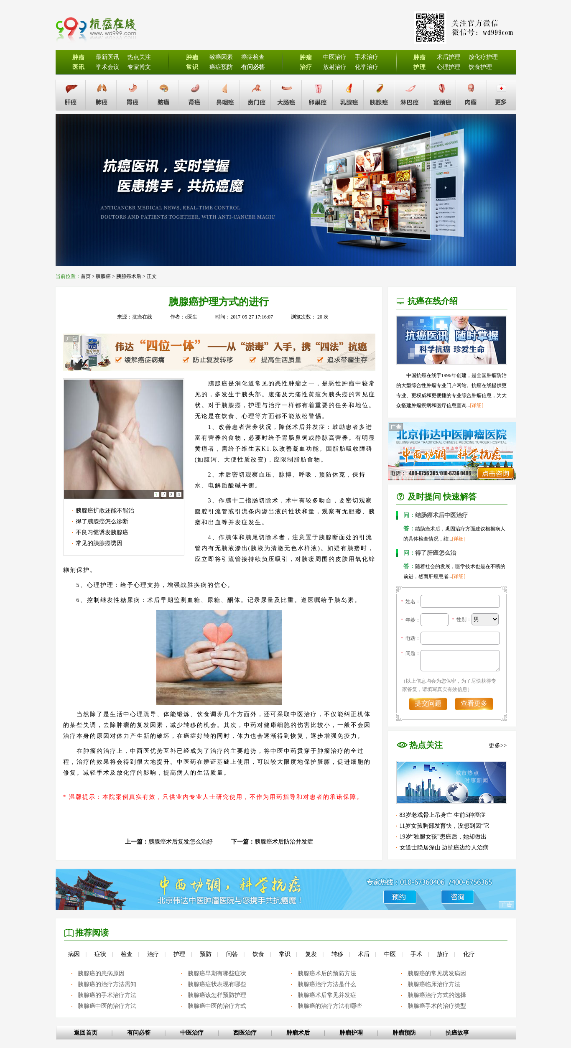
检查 (127, 954)
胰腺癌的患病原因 (101, 973)
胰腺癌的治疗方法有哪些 (330, 1006)
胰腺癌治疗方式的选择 (437, 995)
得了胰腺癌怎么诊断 (102, 521)
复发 (311, 954)
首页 (86, 276)
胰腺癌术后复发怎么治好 (180, 842)
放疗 (443, 954)
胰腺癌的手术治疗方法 (107, 995)
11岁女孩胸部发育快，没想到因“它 (445, 826)
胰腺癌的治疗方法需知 (107, 984)
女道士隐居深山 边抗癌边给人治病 (444, 847)
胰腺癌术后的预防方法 (327, 973)
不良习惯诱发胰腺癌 (102, 532)
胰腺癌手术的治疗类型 (437, 1006)
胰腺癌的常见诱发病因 (437, 973)
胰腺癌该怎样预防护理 (217, 995)
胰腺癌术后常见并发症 (327, 995)
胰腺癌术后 (128, 276)
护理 (179, 954)
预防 (206, 954)
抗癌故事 (457, 1033)
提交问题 (428, 703)
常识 (285, 954)
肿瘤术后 (298, 1033)
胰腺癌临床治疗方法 (434, 984)
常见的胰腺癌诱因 (99, 543)
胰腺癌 (103, 276)
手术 (416, 954)
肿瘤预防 (404, 1033)
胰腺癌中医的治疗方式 (217, 1006)
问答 (232, 954)
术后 (364, 954)
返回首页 (85, 1033)
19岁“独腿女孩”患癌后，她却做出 (443, 837)
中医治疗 (192, 1033)
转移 (337, 954)
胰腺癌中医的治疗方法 (107, 1006)
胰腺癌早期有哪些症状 (217, 973)
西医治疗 (245, 1033)
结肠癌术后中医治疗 (435, 515)
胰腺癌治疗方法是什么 (327, 984)
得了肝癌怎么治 (429, 553)
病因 (74, 954)
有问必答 (138, 1033)
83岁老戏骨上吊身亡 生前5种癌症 (443, 815)
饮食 (258, 954)
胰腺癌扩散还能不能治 (105, 510)
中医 (390, 954)
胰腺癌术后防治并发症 (284, 842)
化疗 (469, 954)
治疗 (153, 954)
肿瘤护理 (351, 1033)
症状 (100, 954)
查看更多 (474, 703)
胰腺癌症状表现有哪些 (217, 984)
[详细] (477, 405)
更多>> (498, 745)
